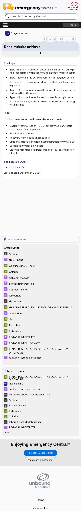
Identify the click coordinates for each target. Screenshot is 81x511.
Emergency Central (31, 6)
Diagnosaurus (16, 33)
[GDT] (40, 266)
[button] (71, 25)
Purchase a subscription (41, 453)
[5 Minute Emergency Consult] (40, 254)
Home (40, 500)
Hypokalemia (16, 167)
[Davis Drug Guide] (40, 260)
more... (7, 432)
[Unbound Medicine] (72, 5)
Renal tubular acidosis (22, 47)
